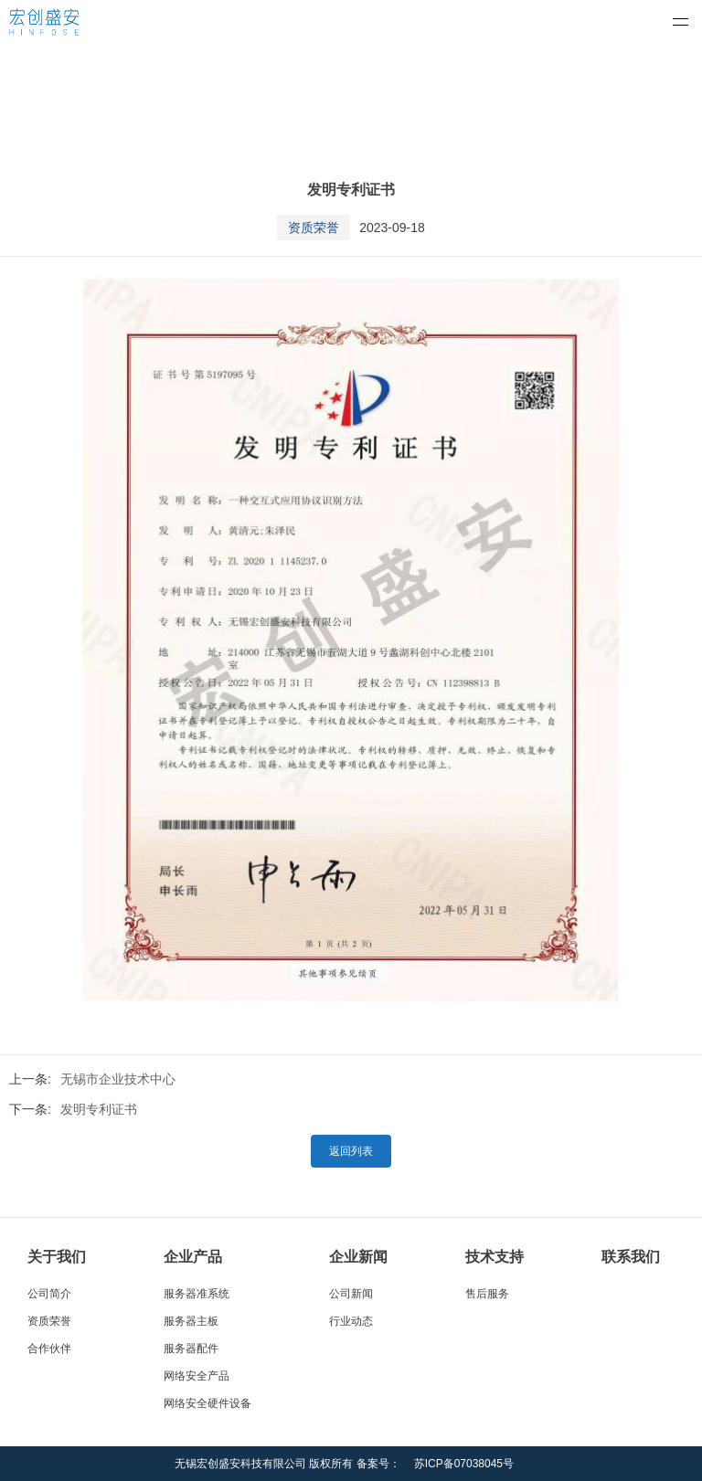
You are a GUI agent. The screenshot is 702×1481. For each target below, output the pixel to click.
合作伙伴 (49, 1348)
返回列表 (351, 1151)
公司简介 (49, 1293)
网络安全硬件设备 (207, 1403)
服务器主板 (191, 1321)
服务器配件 (191, 1348)
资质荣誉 (49, 1321)
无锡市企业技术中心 (118, 1079)
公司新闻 (351, 1293)
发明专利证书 (98, 1109)
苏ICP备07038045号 (464, 1463)
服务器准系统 (196, 1293)
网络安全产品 (196, 1376)
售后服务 (487, 1293)
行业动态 (351, 1321)
